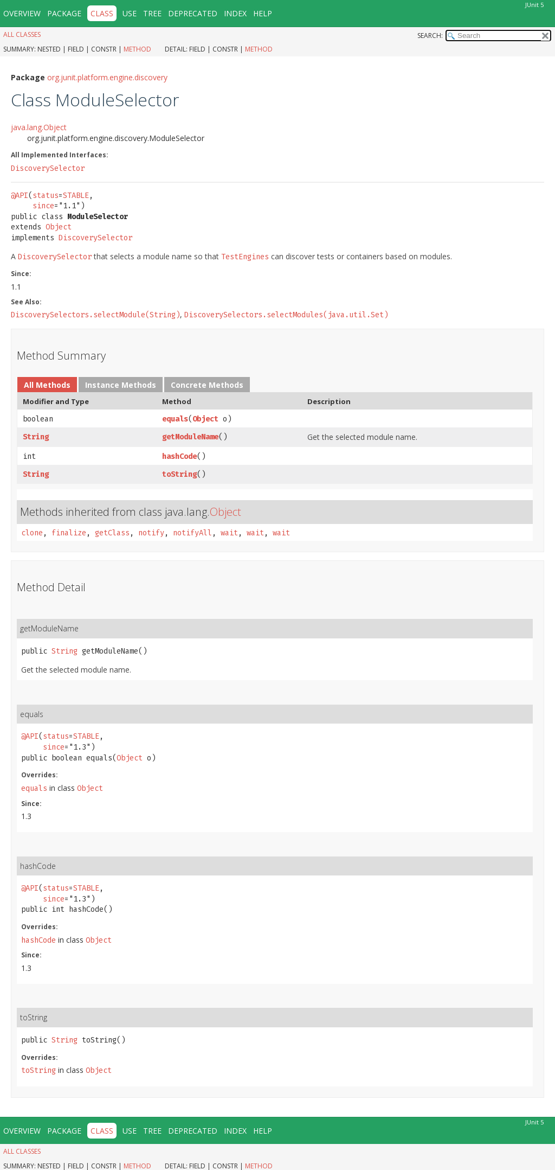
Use (129, 13)
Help (262, 13)
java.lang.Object (39, 127)
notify (151, 533)
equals (175, 419)
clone (32, 533)
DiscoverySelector (48, 168)
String (36, 437)
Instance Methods (120, 385)
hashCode (179, 456)
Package (64, 13)
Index (235, 13)
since (43, 205)
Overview (22, 13)
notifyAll (192, 533)
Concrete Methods (207, 385)
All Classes (22, 34)
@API (19, 195)
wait (229, 533)
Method (137, 49)
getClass (112, 533)
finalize (68, 533)
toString (179, 474)
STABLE (76, 195)
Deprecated (192, 13)
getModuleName (190, 437)
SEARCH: (430, 35)
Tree (152, 13)
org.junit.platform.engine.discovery (107, 77)
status (46, 195)
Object (59, 227)
